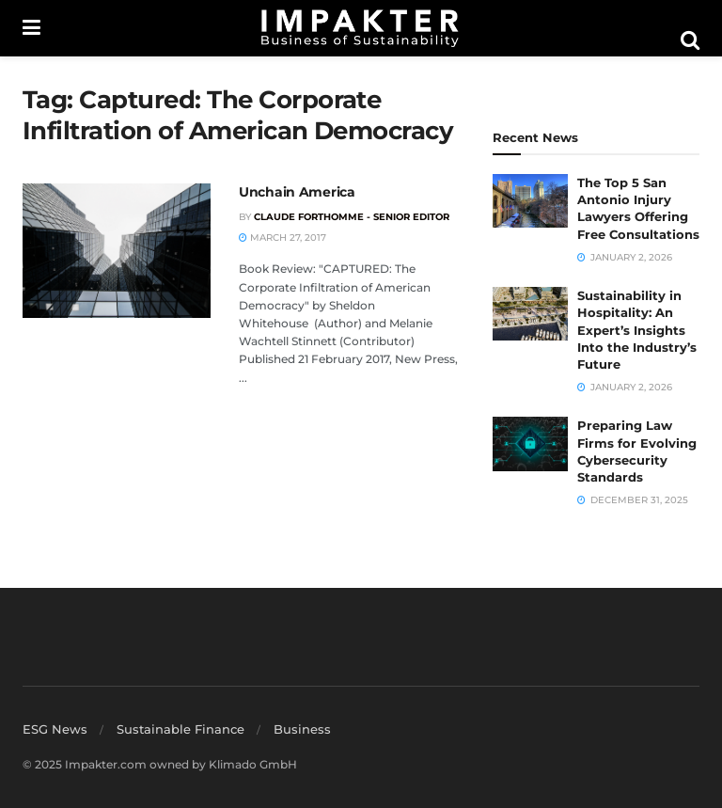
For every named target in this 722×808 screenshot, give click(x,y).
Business (302, 729)
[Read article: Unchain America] (117, 250)
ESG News (55, 729)
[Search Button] (690, 40)
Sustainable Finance (180, 729)
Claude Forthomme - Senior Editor (351, 217)
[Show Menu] (31, 28)
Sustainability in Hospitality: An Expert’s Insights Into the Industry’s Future (637, 330)
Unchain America (297, 191)
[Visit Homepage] (360, 28)
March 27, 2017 (282, 237)
